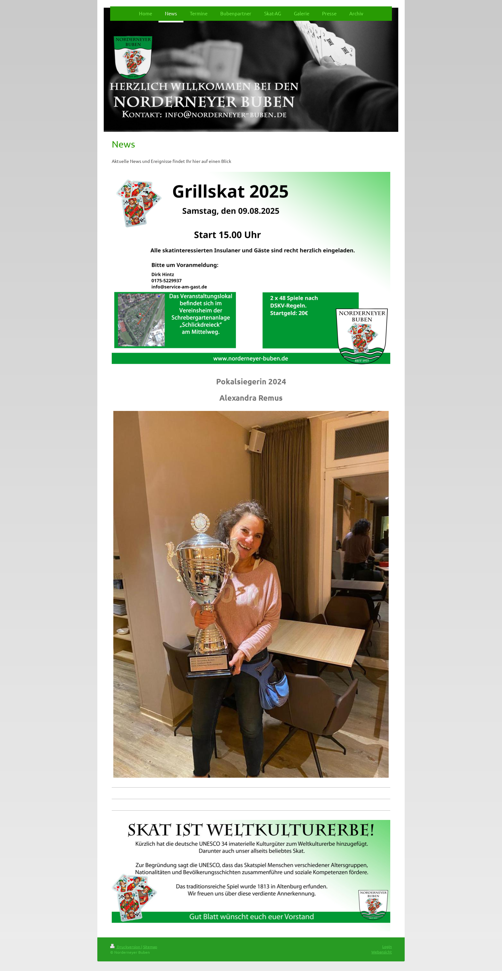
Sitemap (150, 946)
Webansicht (381, 951)
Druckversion (125, 946)
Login (387, 946)
